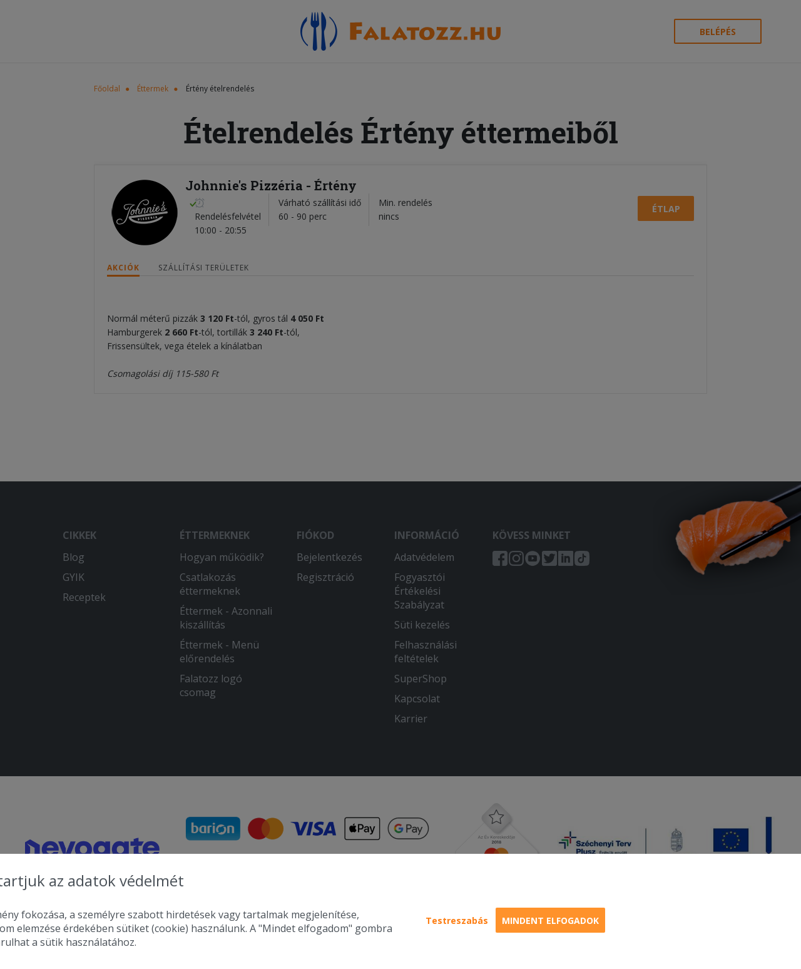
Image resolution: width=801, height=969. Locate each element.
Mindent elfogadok (550, 920)
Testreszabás (457, 920)
